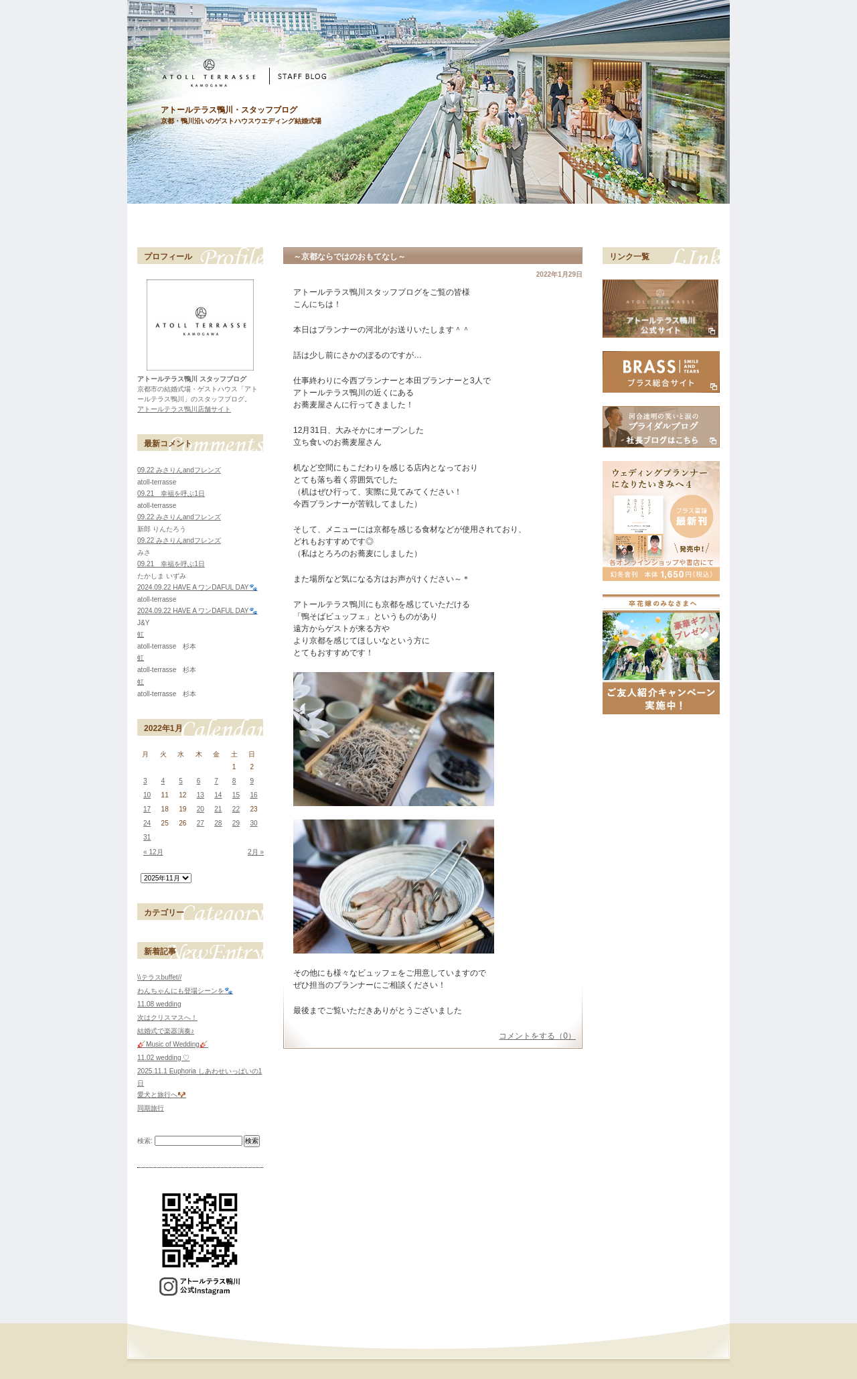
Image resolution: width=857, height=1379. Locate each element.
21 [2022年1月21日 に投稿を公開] (218, 809)
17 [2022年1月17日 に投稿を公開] (147, 809)
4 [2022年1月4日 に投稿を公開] (163, 781)
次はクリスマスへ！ (167, 1017)
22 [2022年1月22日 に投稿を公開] (236, 809)
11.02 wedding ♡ (163, 1057)
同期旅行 (150, 1108)
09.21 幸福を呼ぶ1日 (171, 493)
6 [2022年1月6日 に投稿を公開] (199, 781)
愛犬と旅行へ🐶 (161, 1094)
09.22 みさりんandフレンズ (179, 470)
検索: (145, 1140)
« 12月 (153, 852)
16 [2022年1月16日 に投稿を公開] (253, 795)
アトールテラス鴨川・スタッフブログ (229, 110)
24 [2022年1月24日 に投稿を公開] (147, 823)
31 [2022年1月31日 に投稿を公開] (147, 837)
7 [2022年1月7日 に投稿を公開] (216, 781)
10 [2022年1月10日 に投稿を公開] (147, 795)
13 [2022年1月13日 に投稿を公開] (200, 795)
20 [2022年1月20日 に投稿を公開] (200, 809)
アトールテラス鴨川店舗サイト (184, 409)
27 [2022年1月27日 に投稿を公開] (200, 823)
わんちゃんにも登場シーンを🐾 (185, 990)
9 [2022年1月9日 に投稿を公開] (252, 781)
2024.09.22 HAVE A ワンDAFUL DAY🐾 (197, 587)
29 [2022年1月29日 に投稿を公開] (236, 823)
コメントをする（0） (537, 1036)
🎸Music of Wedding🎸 (172, 1044)
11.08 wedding (159, 1004)
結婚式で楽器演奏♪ (165, 1031)
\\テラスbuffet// (159, 977)
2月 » (256, 852)
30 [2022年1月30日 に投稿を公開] (253, 823)
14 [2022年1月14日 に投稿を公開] (218, 795)
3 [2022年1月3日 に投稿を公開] (145, 781)
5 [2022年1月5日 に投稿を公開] (181, 781)
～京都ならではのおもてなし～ (349, 256)
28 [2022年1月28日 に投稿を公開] (218, 823)
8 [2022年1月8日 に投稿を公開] (234, 781)
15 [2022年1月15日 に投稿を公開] (236, 795)
